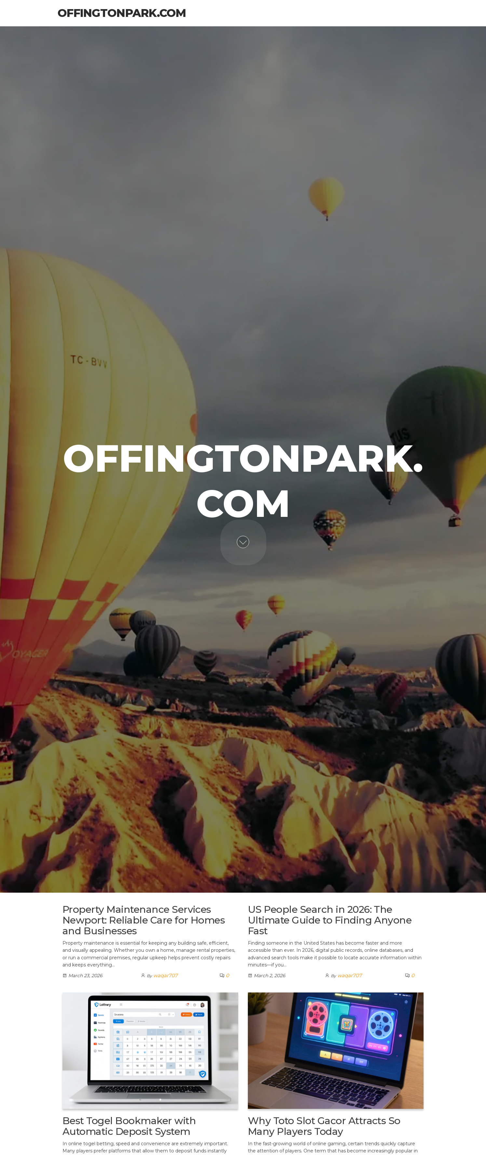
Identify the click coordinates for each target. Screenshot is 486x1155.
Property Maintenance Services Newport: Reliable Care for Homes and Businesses (143, 920)
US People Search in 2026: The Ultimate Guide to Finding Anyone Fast (330, 920)
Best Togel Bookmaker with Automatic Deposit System (129, 1126)
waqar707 (165, 975)
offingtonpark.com (122, 13)
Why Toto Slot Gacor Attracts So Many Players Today (324, 1126)
